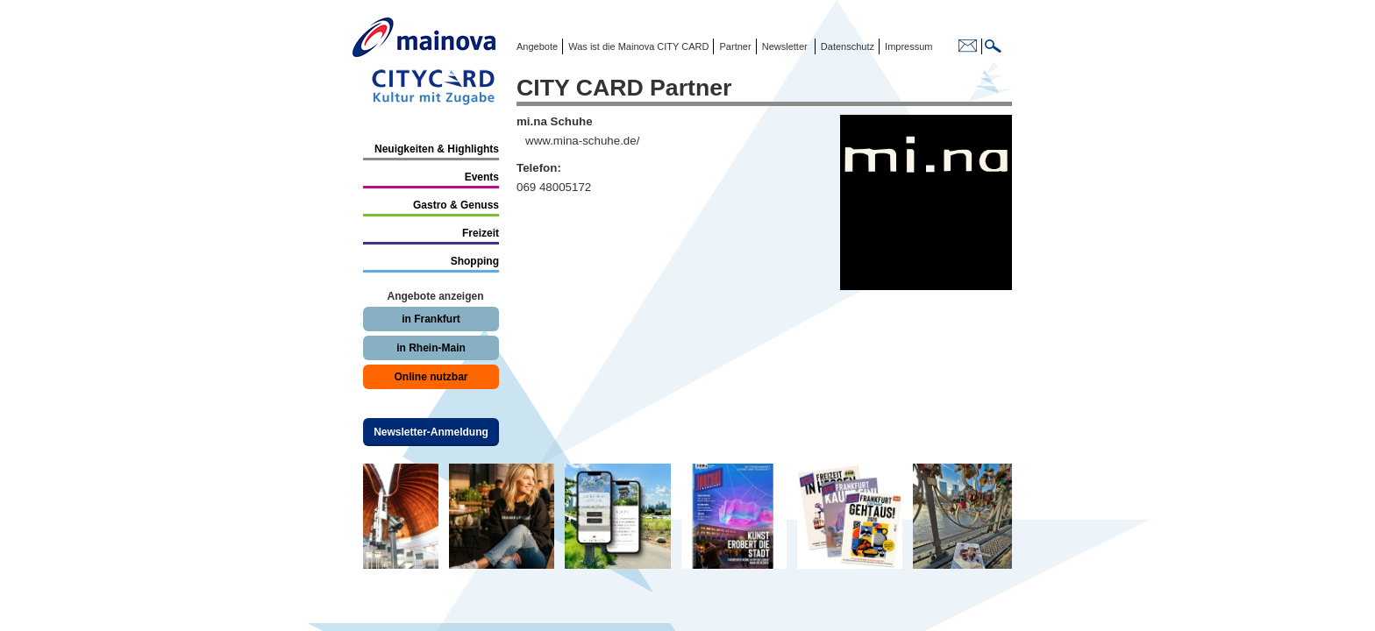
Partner (733, 46)
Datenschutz (845, 46)
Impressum (907, 46)
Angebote (537, 46)
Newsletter (784, 46)
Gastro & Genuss (456, 205)
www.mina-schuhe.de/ (582, 140)
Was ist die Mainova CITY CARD (637, 46)
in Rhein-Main (431, 348)
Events (482, 177)
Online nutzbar (431, 377)
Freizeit (480, 233)
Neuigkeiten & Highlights (436, 149)
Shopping (475, 261)
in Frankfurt (431, 319)
